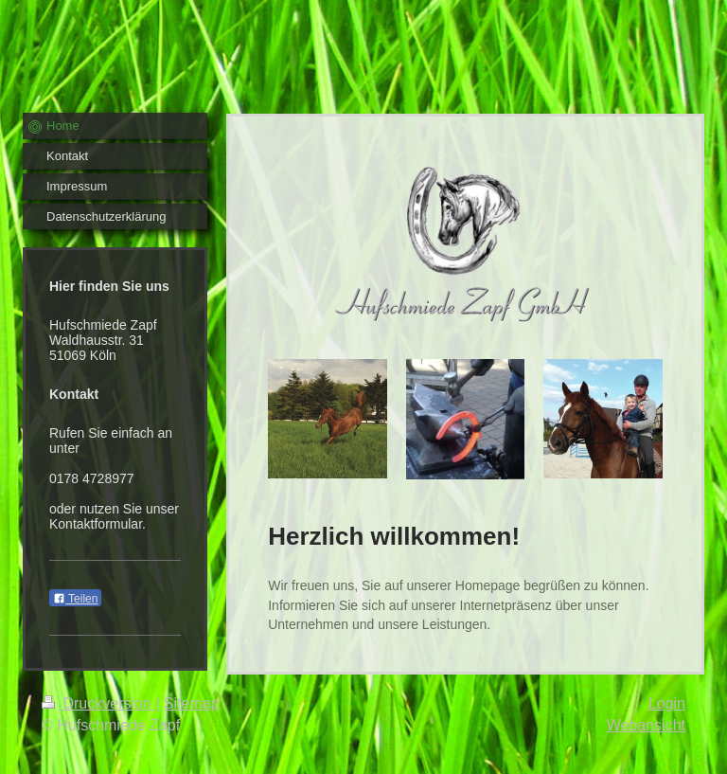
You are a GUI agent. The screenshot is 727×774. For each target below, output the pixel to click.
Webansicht (646, 725)
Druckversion (98, 703)
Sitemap (192, 703)
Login (666, 703)
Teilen (75, 598)
